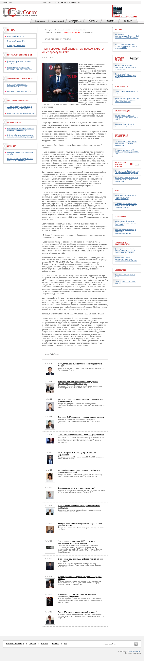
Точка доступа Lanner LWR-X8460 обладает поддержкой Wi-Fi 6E (127, 151)
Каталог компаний (57, 21)
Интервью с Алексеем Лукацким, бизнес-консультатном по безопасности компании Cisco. (79, 511)
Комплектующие (122, 111)
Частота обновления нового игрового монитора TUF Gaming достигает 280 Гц (126, 46)
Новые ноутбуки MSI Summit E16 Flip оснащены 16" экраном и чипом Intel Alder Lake (127, 100)
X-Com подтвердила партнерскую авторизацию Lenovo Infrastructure (19, 107)
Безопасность (14, 122)
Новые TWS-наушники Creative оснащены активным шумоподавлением (126, 197)
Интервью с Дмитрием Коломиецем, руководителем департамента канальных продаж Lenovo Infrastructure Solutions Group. (81, 405)
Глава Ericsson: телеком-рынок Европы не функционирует (81, 435)
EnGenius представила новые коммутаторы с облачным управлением (126, 143)
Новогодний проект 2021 (16, 41)
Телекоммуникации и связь (20, 78)
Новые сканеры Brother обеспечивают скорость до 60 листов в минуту (125, 67)
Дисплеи (119, 29)
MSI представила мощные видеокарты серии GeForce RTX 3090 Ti (126, 117)
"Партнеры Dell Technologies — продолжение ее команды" (81, 417)
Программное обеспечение (19, 55)
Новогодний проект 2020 (16, 46)
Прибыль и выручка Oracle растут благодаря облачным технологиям (20, 62)
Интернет (11, 146)
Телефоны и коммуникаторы (122, 243)
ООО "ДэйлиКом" (134, 651)
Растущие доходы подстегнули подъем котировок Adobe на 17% (19, 68)
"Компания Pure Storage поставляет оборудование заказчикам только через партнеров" (78, 383)
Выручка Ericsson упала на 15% (19, 91)
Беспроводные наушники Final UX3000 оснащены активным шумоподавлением (126, 205)
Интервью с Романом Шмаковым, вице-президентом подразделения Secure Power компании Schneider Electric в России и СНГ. (79, 565)
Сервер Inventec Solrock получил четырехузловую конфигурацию (127, 172)
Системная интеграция (18, 100)
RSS (65, 643)
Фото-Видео (120, 216)
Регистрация (40, 21)
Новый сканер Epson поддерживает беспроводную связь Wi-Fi (125, 75)
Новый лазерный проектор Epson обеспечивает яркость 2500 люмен (125, 222)
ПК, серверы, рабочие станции (120, 164)
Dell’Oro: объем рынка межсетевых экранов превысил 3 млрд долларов (20, 136)
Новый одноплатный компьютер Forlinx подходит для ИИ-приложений (126, 179)
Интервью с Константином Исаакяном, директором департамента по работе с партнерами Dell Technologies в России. (79, 421)
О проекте (32, 643)
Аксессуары (120, 270)
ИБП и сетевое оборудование (121, 136)
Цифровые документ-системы (119, 59)
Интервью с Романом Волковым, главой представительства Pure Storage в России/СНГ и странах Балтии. (80, 387)
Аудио (117, 190)
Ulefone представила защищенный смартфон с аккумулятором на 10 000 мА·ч (126, 259)
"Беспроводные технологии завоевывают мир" (76, 488)
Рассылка (44, 643)
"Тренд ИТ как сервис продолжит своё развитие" (77, 612)
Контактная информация (15, 643)
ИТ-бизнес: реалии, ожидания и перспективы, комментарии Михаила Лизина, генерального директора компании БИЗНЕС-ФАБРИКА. (81, 616)
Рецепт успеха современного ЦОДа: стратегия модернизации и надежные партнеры (76, 542)
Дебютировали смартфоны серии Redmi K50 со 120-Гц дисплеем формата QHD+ (125, 250)
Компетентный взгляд (58, 39)
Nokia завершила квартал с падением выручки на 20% (17, 85)
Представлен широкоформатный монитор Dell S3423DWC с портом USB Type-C (127, 36)
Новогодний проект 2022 (16, 36)
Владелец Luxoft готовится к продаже (21, 113)
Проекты (11, 30)
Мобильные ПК (121, 87)
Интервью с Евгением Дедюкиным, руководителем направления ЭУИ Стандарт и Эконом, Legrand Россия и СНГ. (81, 491)
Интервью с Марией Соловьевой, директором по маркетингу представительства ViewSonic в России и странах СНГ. (80, 475)
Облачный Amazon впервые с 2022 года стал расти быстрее (20, 159)
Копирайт (55, 643)
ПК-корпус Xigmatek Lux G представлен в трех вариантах (126, 125)
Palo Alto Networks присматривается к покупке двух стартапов (20, 129)
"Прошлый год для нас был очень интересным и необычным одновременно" (77, 595)
